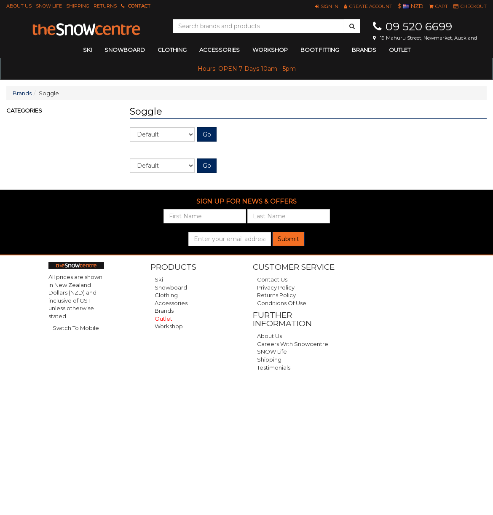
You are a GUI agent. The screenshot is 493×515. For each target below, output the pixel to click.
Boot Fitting (319, 49)
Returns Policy (276, 295)
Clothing (166, 295)
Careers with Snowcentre (292, 344)
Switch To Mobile (76, 328)
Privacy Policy (276, 287)
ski (87, 49)
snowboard (124, 49)
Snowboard (171, 287)
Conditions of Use (281, 303)
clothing (172, 49)
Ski (159, 279)
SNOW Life (49, 6)
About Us (19, 6)
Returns (105, 6)
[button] (326, 6)
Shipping (77, 6)
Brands (364, 49)
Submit (288, 239)
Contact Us (272, 279)
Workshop (270, 49)
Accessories (171, 303)
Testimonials (273, 367)
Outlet (399, 49)
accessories (219, 49)
